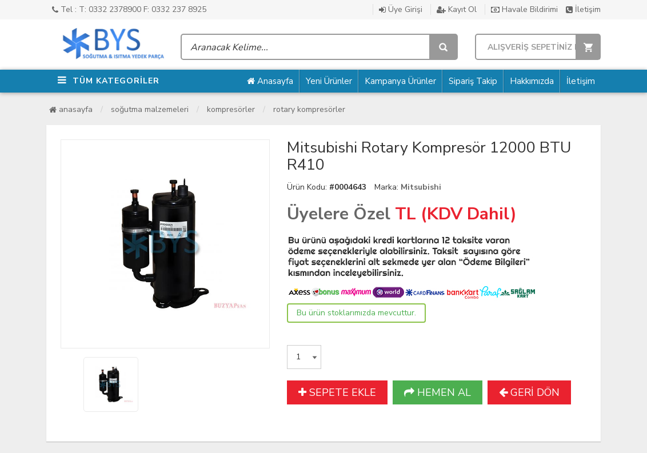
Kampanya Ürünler (400, 81)
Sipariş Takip (473, 81)
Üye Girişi (400, 9)
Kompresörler (231, 109)
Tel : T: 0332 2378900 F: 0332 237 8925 (129, 9)
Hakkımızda (532, 81)
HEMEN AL (437, 392)
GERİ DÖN (529, 392)
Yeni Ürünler (329, 81)
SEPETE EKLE (337, 392)
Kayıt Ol (457, 9)
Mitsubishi (421, 187)
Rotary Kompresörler (309, 109)
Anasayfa (270, 81)
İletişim (583, 9)
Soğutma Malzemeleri (150, 109)
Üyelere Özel (338, 214)
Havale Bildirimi (524, 9)
